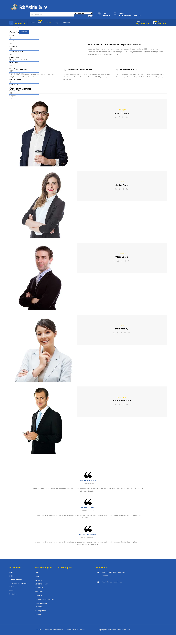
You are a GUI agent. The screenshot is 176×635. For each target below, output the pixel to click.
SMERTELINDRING (15, 79)
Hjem (33, 23)
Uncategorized (15, 90)
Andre (11, 41)
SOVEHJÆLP (13, 85)
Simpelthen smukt (128, 70)
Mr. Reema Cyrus (88, 507)
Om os (48, 23)
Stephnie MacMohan (88, 534)
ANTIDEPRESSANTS (16, 52)
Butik (40, 23)
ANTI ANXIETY (14, 46)
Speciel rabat (71, 630)
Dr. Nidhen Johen (88, 481)
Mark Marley (121, 328)
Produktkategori (16, 580)
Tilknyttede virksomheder (53, 630)
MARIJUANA (13, 63)
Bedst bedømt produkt (19, 583)
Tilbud (38, 630)
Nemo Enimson (122, 113)
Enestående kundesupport (80, 70)
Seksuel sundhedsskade (19, 74)
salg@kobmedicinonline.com (112, 582)
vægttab (12, 96)
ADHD (11, 35)
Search (24, 32)
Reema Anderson (122, 400)
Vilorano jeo (121, 256)
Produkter (13, 68)
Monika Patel (122, 185)
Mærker (82, 630)
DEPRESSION (14, 57)
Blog (56, 23)
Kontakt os (66, 23)
